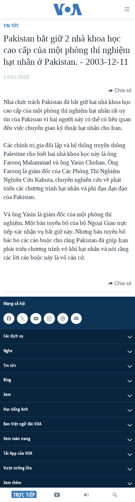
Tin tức (11, 25)
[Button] (120, 90)
